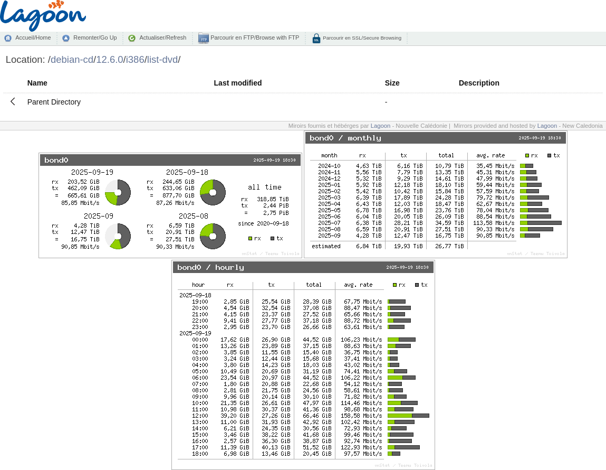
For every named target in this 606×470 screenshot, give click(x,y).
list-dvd (162, 59)
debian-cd (72, 59)
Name (37, 83)
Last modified (238, 83)
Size (392, 83)
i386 (135, 59)
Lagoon (381, 126)
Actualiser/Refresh (162, 37)
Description (479, 83)
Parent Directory (54, 102)
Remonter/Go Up (95, 37)
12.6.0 (109, 59)
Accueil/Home (33, 37)
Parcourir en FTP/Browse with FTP (254, 37)
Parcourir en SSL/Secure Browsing (361, 38)
